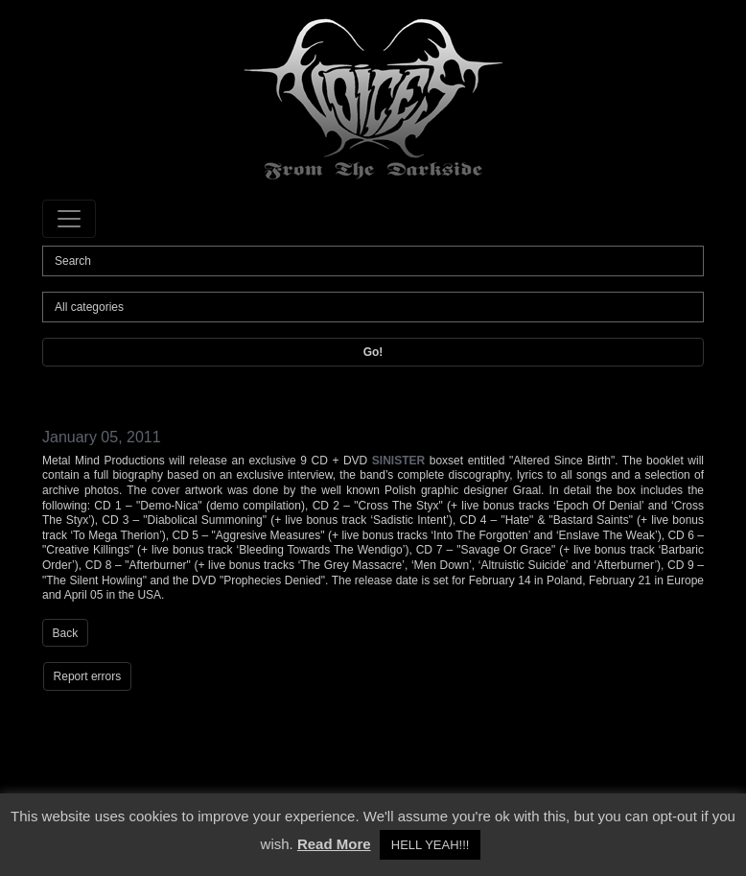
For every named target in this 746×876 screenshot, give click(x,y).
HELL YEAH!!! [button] (430, 845)
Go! (373, 352)
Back (66, 633)
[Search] (373, 261)
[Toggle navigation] (69, 219)
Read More (334, 844)
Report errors (88, 676)
